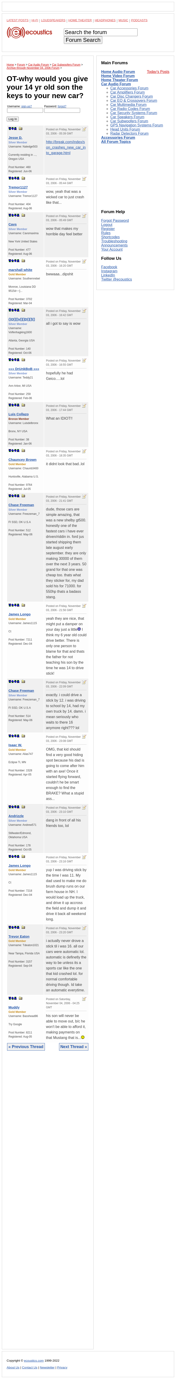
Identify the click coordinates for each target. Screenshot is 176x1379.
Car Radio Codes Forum (130, 109)
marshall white (20, 270)
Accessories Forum (118, 138)
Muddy (13, 1007)
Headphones (105, 20)
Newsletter (47, 1367)
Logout (106, 225)
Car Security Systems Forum (133, 113)
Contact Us (29, 1367)
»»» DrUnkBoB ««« (23, 369)
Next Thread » (73, 1046)
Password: (62, 109)
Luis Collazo (18, 414)
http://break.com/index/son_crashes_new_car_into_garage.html (66, 147)
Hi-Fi (35, 20)
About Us (13, 1367)
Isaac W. (15, 745)
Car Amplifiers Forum (127, 92)
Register (108, 229)
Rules (106, 233)
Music (123, 20)
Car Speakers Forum (127, 117)
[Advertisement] (48, 1203)
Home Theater (80, 20)
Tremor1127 (18, 187)
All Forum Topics (116, 142)
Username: (25, 109)
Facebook (109, 267)
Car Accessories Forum (129, 88)
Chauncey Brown (22, 459)
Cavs (12, 224)
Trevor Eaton (19, 936)
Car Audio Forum (116, 84)
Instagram (109, 271)
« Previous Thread (25, 1046)
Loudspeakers (53, 20)
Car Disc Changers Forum (131, 96)
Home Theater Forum (119, 80)
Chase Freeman (21, 505)
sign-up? (26, 106)
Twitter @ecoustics (116, 279)
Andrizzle (16, 816)
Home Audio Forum (118, 72)
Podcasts (139, 20)
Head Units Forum (125, 129)
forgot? (62, 106)
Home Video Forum (118, 76)
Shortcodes (110, 237)
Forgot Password (115, 221)
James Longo (19, 614)
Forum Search (83, 40)
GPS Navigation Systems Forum (136, 125)
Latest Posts (18, 20)
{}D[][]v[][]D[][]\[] (21, 319)
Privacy (62, 1367)
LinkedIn (108, 275)
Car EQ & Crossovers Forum (133, 100)
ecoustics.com (34, 1360)
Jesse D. (15, 138)
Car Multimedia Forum (128, 105)
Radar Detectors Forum (129, 133)
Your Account (112, 249)
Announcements (114, 245)
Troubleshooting (114, 241)
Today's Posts (158, 72)
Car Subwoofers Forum (129, 121)
